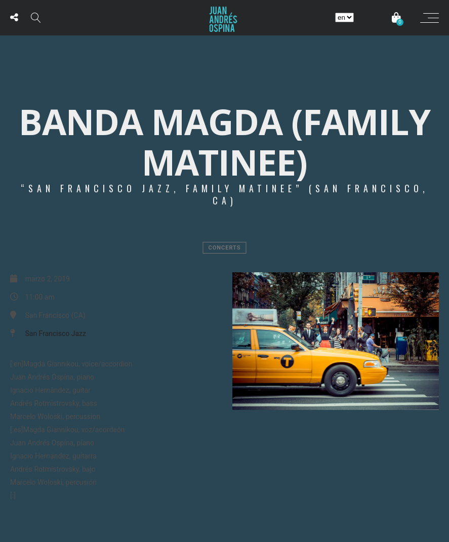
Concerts (225, 247)
